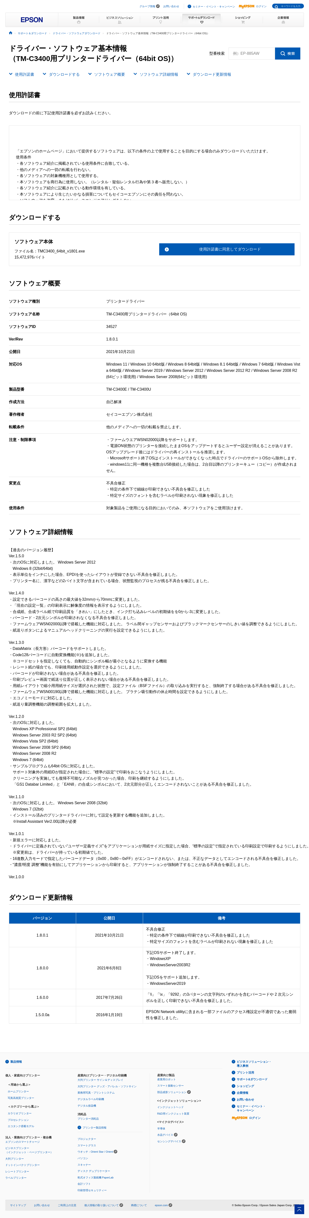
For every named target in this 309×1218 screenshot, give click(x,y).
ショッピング (245, 1086)
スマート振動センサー (170, 1085)
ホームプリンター (18, 1091)
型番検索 (217, 53)
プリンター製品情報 (94, 1127)
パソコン (83, 1158)
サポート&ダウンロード (252, 1079)
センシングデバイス (169, 1141)
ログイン (253, 6)
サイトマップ (18, 1205)
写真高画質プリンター (21, 1097)
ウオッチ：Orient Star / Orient (95, 1151)
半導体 (161, 1128)
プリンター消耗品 (88, 1118)
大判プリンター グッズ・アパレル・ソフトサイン (107, 1086)
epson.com (161, 1205)
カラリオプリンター (20, 1113)
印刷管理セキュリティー (92, 1190)
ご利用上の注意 (67, 1205)
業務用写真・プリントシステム (96, 1092)
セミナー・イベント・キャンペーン (214, 6)
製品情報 (16, 1061)
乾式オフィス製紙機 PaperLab (96, 1177)
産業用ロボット (166, 1079)
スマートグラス (87, 1145)
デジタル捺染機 (87, 1105)
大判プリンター (14, 1158)
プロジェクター (87, 1138)
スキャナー (84, 1164)
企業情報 (242, 1093)
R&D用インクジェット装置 (173, 1113)
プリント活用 (245, 1072)
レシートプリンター (17, 1171)
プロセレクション (18, 1119)
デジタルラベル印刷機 (91, 1099)
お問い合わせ (171, 6)
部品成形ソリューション (171, 1092)
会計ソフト (84, 1183)
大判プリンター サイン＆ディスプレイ (100, 1079)
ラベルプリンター (15, 1177)
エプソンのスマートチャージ (22, 1141)
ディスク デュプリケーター (94, 1171)
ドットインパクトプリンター (22, 1165)
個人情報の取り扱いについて (103, 1205)
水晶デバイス (165, 1134)
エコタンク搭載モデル (21, 1126)
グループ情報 (147, 6)
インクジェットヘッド (170, 1107)
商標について (139, 1205)
